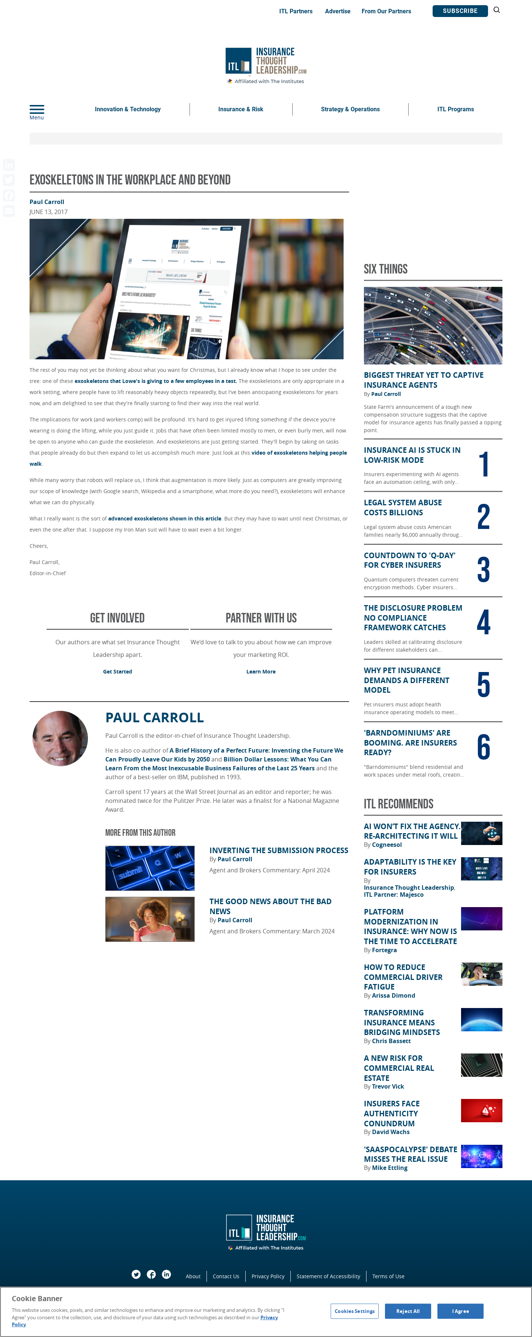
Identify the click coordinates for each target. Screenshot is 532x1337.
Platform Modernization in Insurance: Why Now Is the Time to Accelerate (410, 926)
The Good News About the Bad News (270, 906)
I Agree (460, 1310)
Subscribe (460, 10)
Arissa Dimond (393, 995)
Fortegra (384, 950)
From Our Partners (386, 11)
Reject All (408, 1310)
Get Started (117, 671)
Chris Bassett (391, 1041)
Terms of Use (388, 1276)
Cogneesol (387, 845)
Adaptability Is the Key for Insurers (410, 867)
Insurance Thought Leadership (410, 887)
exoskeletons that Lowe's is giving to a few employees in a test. (156, 380)
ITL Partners (296, 11)
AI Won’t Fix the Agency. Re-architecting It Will (412, 831)
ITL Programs (455, 109)
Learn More (261, 671)
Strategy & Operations (350, 109)
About (193, 1276)
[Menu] (48, 109)
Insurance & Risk (240, 109)
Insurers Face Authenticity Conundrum (392, 1113)
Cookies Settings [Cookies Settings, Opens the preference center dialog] (355, 1310)
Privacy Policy (268, 1276)
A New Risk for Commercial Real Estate (399, 1068)
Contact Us (226, 1276)
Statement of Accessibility (328, 1276)
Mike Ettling (389, 1168)
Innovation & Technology (128, 109)
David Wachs (391, 1132)
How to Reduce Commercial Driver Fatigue (403, 977)
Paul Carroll (47, 202)
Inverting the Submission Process (278, 850)
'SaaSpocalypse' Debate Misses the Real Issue (410, 1154)
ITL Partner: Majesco (394, 894)
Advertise (338, 11)
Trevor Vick (388, 1086)
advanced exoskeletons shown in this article (164, 518)
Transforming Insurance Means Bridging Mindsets (402, 1022)
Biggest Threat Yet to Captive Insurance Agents (424, 380)
